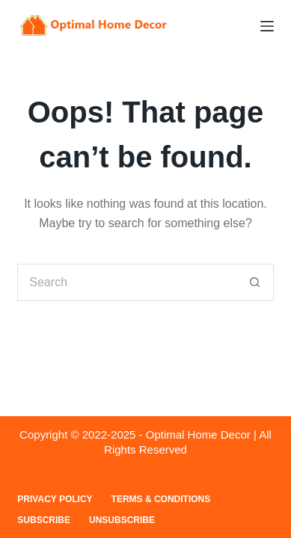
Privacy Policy (54, 499)
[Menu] (267, 26)
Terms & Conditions (161, 499)
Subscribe (43, 520)
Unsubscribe (122, 520)
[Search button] (255, 282)
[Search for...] (126, 282)
